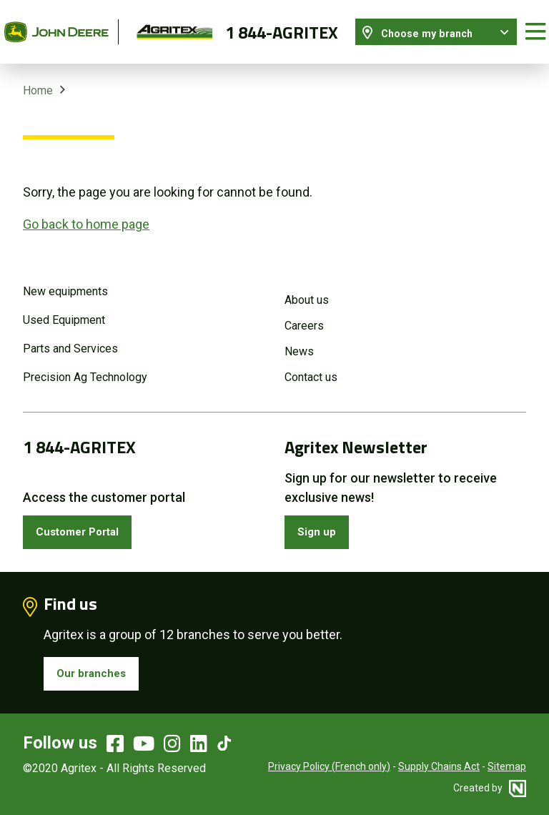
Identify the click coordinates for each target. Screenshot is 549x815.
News (299, 340)
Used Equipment (64, 308)
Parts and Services (70, 337)
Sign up (321, 522)
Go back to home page (86, 211)
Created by (489, 786)
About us (307, 288)
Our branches (97, 669)
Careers (304, 314)
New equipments (65, 280)
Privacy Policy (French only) (329, 765)
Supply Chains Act (439, 765)
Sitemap (507, 765)
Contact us (311, 365)
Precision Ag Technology (85, 365)
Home (38, 78)
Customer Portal (86, 522)
